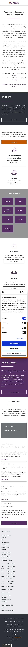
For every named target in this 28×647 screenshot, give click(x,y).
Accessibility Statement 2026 (16, 631)
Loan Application (5, 542)
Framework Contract (9, 626)
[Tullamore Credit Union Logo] (14, 3)
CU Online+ (12, 629)
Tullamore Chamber (6, 552)
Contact (14, 86)
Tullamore (3, 549)
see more (14, 523)
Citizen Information (6, 535)
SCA (17, 626)
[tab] (7, 201)
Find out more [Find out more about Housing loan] (14, 261)
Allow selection (14, 348)
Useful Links (7, 631)
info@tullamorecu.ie (9, 610)
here (15, 75)
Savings (24, 84)
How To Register (5, 547)
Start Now (14, 120)
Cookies (21, 626)
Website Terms (6, 629)
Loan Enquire (17, 84)
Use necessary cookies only (13, 353)
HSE (2, 540)
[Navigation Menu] (2, 3)
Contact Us (14, 142)
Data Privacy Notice (20, 629)
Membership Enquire (7, 84)
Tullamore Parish (5, 554)
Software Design (18, 637)
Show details (20, 338)
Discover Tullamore (6, 557)
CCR (15, 626)
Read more (4, 459)
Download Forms (5, 544)
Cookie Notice (7, 644)
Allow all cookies (14, 343)
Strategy (14, 634)
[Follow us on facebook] (10, 642)
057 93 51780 (10, 605)
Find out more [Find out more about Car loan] (14, 288)
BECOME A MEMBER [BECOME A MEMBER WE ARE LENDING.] (14, 392)
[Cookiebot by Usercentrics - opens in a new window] (20, 292)
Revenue (3, 537)
